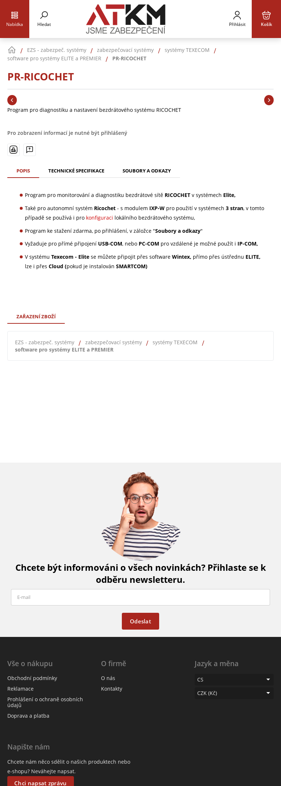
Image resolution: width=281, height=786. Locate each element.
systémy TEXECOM (175, 342)
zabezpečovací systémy (113, 342)
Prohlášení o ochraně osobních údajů (45, 702)
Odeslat (140, 621)
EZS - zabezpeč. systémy (44, 342)
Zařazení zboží (36, 316)
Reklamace (20, 688)
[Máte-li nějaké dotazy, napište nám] (29, 150)
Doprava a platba (28, 715)
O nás (108, 678)
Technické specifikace (76, 170)
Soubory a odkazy (147, 170)
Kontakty (111, 688)
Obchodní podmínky (32, 678)
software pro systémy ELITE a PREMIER (64, 349)
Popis (23, 170)
